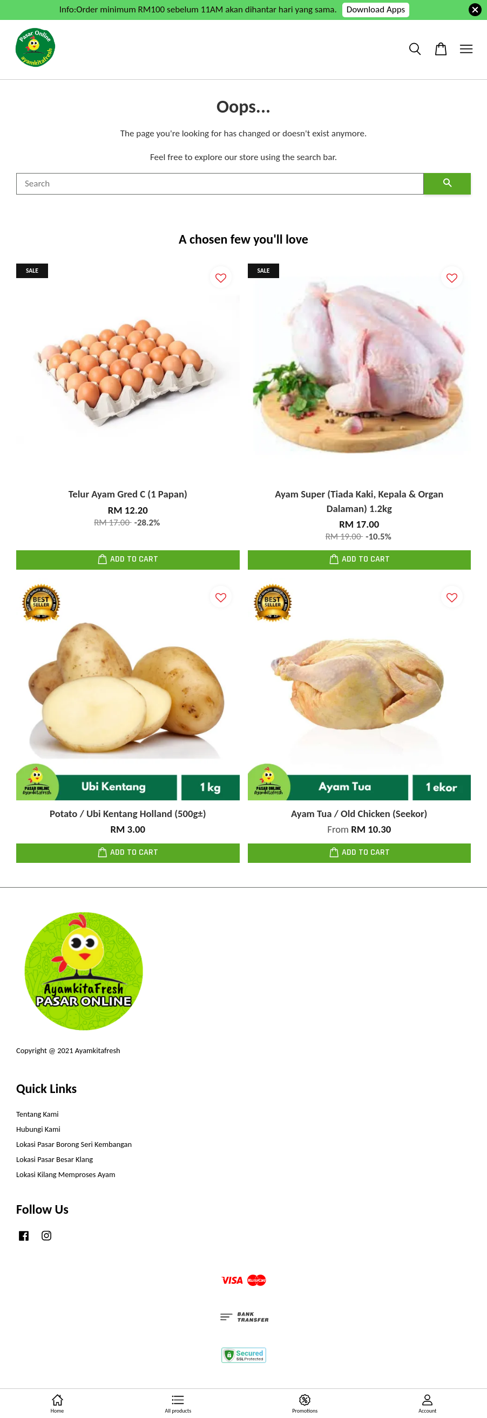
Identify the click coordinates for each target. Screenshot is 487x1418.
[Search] (220, 184)
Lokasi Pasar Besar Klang (54, 1159)
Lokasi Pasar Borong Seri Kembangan (74, 1144)
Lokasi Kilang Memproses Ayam (65, 1174)
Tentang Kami (37, 1114)
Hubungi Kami (38, 1129)
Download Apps (376, 9)
